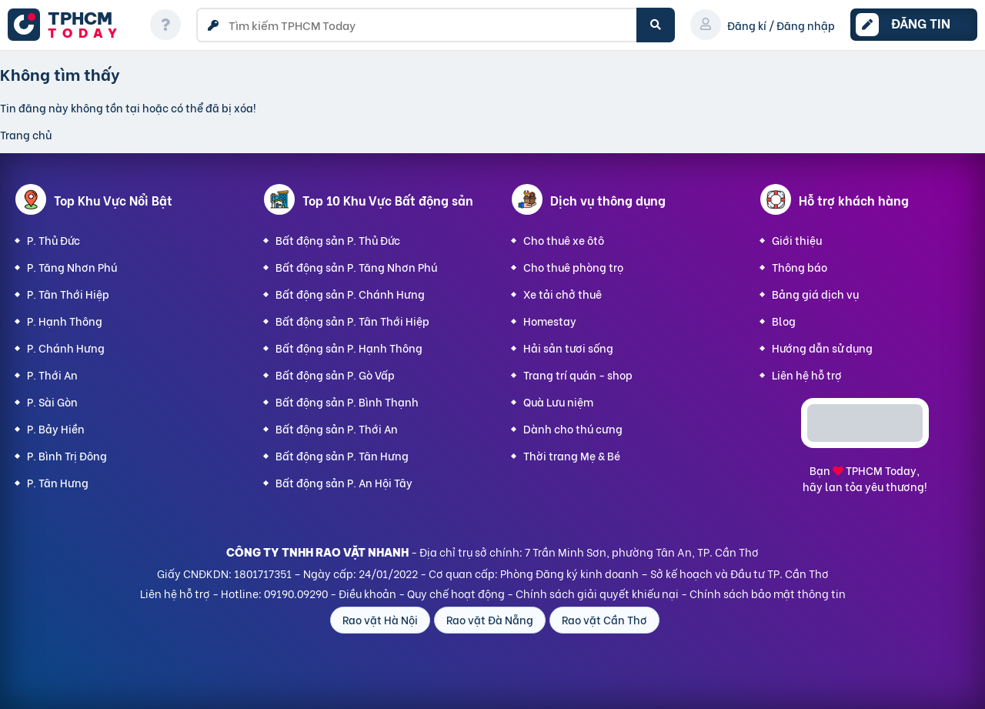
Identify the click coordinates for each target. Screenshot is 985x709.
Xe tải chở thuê (562, 294)
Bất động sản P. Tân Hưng (342, 455)
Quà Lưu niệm (558, 401)
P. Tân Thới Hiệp (68, 294)
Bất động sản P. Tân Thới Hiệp (352, 321)
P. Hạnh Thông (64, 321)
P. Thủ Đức (53, 240)
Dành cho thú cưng (573, 428)
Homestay (549, 321)
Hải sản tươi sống (568, 347)
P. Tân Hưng (57, 482)
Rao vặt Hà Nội (380, 619)
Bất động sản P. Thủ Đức (337, 240)
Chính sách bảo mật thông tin (768, 593)
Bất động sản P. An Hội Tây (343, 482)
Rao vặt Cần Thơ (604, 619)
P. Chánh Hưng (66, 347)
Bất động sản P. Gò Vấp (335, 374)
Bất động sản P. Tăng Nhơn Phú (356, 267)
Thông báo (799, 267)
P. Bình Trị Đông (67, 455)
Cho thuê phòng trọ (573, 267)
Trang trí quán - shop (578, 374)
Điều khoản (367, 593)
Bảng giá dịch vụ (815, 294)
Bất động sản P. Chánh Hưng (350, 294)
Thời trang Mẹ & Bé (571, 455)
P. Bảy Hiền (56, 428)
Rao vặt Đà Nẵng (489, 619)
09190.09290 (296, 593)
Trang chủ (26, 134)
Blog (784, 321)
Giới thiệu (797, 240)
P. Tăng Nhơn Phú (72, 267)
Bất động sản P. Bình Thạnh (347, 401)
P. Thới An (52, 374)
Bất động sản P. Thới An (336, 428)
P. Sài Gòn (52, 401)
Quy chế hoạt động (456, 593)
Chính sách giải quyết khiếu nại (597, 593)
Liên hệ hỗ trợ (807, 374)
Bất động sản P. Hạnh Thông (348, 347)
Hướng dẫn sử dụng (822, 347)
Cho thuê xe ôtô (563, 240)
